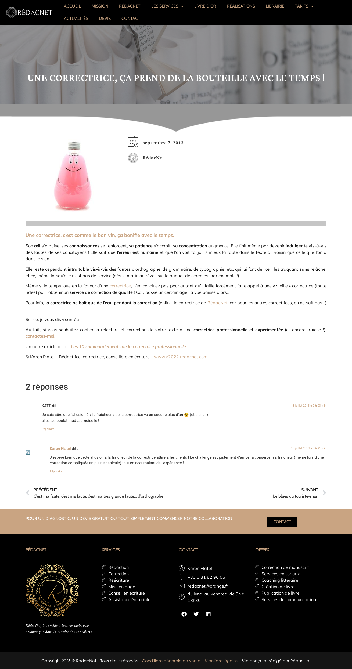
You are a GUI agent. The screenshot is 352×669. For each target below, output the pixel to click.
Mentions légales (222, 660)
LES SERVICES (167, 6)
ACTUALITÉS (76, 18)
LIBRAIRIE (275, 6)
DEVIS (105, 18)
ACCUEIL (72, 6)
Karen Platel (60, 448)
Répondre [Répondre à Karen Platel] (56, 471)
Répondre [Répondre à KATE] (48, 429)
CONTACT (130, 18)
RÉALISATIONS (241, 6)
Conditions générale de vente (172, 660)
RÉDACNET (130, 6)
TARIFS (304, 6)
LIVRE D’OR (205, 6)
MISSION (100, 6)
